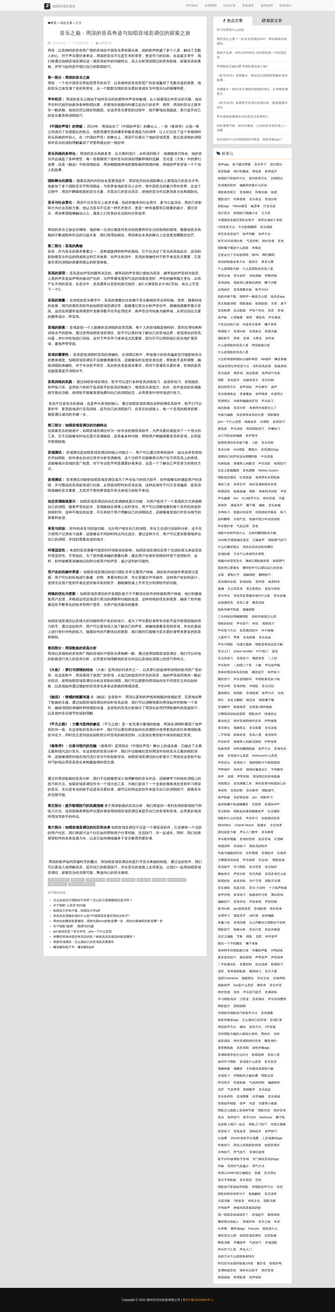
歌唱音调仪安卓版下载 (233, 442)
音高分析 (239, 408)
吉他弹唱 (279, 978)
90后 (255, 623)
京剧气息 (239, 519)
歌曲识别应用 (242, 512)
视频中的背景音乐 (230, 561)
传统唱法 (224, 783)
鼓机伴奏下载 (227, 296)
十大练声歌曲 (278, 887)
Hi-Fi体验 (267, 630)
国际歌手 (224, 338)
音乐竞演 (270, 1061)
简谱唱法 (224, 401)
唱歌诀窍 (255, 714)
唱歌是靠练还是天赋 (269, 644)
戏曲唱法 (248, 978)
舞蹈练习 (255, 971)
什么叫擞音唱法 (228, 547)
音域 (280, 310)
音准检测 (252, 693)
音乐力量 (271, 971)
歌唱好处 (224, 880)
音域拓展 (224, 554)
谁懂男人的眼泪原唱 (247, 741)
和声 (221, 776)
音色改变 (239, 1131)
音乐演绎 (270, 1193)
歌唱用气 (279, 561)
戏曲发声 (224, 985)
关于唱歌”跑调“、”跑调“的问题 (73, 926)
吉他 (280, 693)
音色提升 (233, 380)
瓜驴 (221, 1089)
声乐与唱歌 (225, 644)
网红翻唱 (268, 254)
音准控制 (239, 686)
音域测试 (246, 192)
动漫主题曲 (244, 644)
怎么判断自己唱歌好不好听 (267, 922)
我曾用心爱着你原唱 (247, 282)
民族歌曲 (239, 1082)
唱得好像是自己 (256, 769)
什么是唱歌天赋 (228, 268)
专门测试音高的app (265, 1159)
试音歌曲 (270, 1235)
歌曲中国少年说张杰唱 (264, 519)
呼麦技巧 (224, 1145)
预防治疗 (224, 199)
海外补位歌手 (249, 1270)
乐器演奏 (224, 1200)
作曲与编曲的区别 (230, 853)
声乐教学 (261, 387)
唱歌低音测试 (227, 477)
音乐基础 (274, 1096)
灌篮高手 (236, 505)
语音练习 (243, 658)
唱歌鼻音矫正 (227, 192)
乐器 (221, 574)
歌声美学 (252, 435)
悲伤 (258, 1180)
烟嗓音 (238, 1068)
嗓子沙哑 (270, 282)
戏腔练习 (268, 623)
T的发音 (239, 1200)
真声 (274, 387)
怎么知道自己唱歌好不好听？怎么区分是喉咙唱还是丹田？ (92, 900)
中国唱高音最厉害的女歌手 (236, 220)
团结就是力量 (227, 832)
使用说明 (267, 5)
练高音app (278, 296)
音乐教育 (129, 879)
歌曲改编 (239, 491)
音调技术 (267, 853)
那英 (249, 317)
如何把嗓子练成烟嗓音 (233, 804)
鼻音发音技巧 (227, 957)
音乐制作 (271, 867)
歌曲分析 (239, 929)
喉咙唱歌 (249, 609)
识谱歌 (264, 421)
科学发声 (271, 936)
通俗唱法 (224, 693)
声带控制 (243, 776)
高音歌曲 (224, 171)
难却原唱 (246, 957)
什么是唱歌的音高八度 (258, 268)
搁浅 (243, 1027)
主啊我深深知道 (228, 860)
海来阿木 (274, 581)
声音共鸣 (224, 686)
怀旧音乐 (224, 1082)
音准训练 (159, 879)
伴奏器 (256, 248)
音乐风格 (255, 874)
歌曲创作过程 (258, 894)
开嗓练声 (239, 1242)
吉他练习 (224, 1075)
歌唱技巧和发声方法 (231, 178)
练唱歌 (238, 693)
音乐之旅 (264, 1221)
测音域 (238, 373)
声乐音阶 (264, 463)
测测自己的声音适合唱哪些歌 (237, 456)
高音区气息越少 (238, 1166)
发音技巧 (279, 421)
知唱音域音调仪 (59, 879)
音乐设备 (271, 727)
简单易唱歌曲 (236, 971)
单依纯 (222, 790)
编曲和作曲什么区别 (253, 185)
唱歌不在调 (272, 880)
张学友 (269, 338)
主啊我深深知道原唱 (231, 714)
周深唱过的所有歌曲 (82, 884)
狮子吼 (280, 1117)
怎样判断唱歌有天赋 (262, 533)
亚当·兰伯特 (257, 887)
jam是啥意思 (242, 908)
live (235, 498)
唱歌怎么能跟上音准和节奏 (236, 1110)
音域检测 (260, 908)
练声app (223, 164)
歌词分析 (224, 908)
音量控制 (246, 964)
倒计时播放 (241, 171)
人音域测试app (272, 1138)
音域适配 (271, 1242)
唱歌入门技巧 (258, 1124)
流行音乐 (224, 213)
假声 (243, 1103)
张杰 (236, 992)
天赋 (282, 498)
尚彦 (252, 1103)
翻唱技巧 (265, 574)
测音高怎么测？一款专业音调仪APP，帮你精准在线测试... (252, 41)
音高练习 (239, 846)
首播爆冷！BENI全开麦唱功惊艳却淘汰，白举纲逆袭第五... (252, 91)
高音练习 (224, 1131)
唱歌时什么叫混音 (230, 818)
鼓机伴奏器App (228, 1020)
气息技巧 (255, 1242)
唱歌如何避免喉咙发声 (248, 811)
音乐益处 (265, 1089)
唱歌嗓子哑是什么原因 (233, 248)
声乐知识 (192, 5)
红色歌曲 (246, 477)
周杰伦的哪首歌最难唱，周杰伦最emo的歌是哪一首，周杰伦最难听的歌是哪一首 (108, 921)
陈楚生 (261, 825)
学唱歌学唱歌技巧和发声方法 (237, 1013)
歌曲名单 (239, 734)
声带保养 (270, 741)
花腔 (259, 936)
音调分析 (239, 331)
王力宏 (266, 213)
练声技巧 (233, 1117)
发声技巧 (271, 1131)
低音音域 (264, 839)
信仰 (277, 1034)
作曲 (221, 1166)
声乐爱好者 (225, 526)
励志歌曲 (252, 373)
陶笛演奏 (224, 1242)
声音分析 (239, 874)
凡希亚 (257, 338)
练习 (283, 512)
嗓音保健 (280, 359)
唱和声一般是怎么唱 (253, 296)
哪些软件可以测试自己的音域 (262, 567)
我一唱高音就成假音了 (233, 1214)
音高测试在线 (227, 581)
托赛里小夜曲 (268, 1103)
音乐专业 (224, 595)
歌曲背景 (224, 748)
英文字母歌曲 (227, 1180)
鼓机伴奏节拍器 (228, 609)
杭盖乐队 (239, 887)
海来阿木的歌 (268, 491)
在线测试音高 (270, 818)
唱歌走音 (267, 1075)
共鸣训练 (277, 950)
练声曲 (222, 317)
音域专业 (280, 748)
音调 (246, 338)
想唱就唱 (239, 1006)
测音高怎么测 (227, 1235)
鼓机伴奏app (260, 1047)
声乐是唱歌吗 (242, 679)
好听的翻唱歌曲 (244, 748)
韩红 (221, 700)
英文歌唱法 (253, 588)
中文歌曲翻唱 (247, 227)
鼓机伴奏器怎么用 (264, 616)
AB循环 (266, 359)
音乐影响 (224, 811)
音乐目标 (268, 380)
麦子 (284, 303)
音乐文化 (263, 978)
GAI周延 (239, 449)
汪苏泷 (244, 999)
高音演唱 (243, 1047)
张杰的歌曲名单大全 (231, 261)
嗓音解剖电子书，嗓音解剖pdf (73, 947)
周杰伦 (265, 1034)
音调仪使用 (256, 1152)
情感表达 (270, 714)
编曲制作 (274, 1082)
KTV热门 (262, 651)
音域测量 (243, 1096)
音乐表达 (255, 199)
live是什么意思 (243, 985)
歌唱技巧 (280, 463)
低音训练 (224, 1040)
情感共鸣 (249, 1221)
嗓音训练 (258, 602)
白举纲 (222, 1228)
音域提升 (258, 1214)
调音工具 (224, 484)
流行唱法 (276, 164)
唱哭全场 (224, 275)
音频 (257, 1173)
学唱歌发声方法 (262, 1187)
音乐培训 (246, 1180)
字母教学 (277, 769)
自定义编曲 (225, 936)
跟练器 (222, 428)
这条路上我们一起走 (231, 1124)
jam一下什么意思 (229, 421)
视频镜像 (224, 1068)
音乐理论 (270, 1173)
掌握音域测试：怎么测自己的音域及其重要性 (83, 942)
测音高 (260, 317)
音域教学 (224, 707)
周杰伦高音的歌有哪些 (258, 547)
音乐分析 (224, 449)
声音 (284, 491)
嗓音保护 (270, 1040)
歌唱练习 (224, 331)
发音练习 (239, 894)
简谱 (236, 338)
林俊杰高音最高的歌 (247, 1207)
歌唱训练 (224, 491)
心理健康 (236, 317)
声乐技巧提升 (252, 992)
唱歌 (221, 380)
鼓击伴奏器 (272, 929)
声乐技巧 (78, 879)
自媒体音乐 (250, 380)
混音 (221, 971)
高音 (271, 310)
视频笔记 (239, 727)
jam (254, 797)
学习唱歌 (239, 867)
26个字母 (255, 880)
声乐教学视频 (227, 839)
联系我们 (285, 5)
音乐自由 (265, 637)
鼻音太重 (267, 261)
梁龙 (275, 651)
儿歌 (255, 442)
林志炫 (250, 700)
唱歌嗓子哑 (266, 700)
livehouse (265, 1117)
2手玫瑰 (270, 1027)
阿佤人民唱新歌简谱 (247, 1145)
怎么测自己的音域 (254, 1020)
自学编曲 (258, 1096)
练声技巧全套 (271, 373)
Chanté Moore (244, 825)
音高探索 (114, 879)
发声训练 (246, 387)
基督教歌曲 (225, 1047)
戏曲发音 (250, 421)
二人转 (272, 658)
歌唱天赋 (271, 331)
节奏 (240, 936)
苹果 (236, 637)
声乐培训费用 (277, 999)
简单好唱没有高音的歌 (233, 672)
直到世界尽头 (258, 178)
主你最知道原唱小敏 (260, 1068)
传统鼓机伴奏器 (266, 512)
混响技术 (255, 1131)
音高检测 (224, 310)
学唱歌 (253, 686)
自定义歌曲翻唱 (228, 470)
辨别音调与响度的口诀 (270, 783)
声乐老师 (249, 860)
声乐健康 (224, 498)
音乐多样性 (225, 1096)
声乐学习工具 (227, 1249)
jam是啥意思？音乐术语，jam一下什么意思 (82, 931)
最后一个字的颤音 (230, 943)
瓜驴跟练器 (241, 797)
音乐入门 (224, 651)
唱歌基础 (246, 303)
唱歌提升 (224, 1006)
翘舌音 (261, 1263)
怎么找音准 (235, 588)
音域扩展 (144, 879)
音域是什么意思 (250, 1061)
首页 (52, 23)
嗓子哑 (250, 505)
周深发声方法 (227, 1027)
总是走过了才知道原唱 (233, 254)
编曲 (262, 505)
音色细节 (224, 867)
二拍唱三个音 (242, 665)
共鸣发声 (224, 1207)
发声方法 (264, 748)
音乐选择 (224, 373)
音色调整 (249, 470)
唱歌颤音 (273, 414)
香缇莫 (256, 171)
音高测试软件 (249, 630)
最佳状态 (224, 721)
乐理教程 (211, 5)
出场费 (222, 1138)
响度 (274, 192)
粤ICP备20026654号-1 (198, 1300)
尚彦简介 (277, 394)
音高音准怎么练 (275, 874)
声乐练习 (267, 401)
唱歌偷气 (268, 790)
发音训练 (239, 880)
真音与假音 (272, 588)
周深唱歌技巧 (255, 428)
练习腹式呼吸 (241, 164)
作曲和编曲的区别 (245, 401)
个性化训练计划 (228, 324)
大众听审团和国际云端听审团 (237, 359)
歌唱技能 (261, 303)
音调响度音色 (227, 1270)
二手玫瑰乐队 (227, 964)
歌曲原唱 (280, 366)
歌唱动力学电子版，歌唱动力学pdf (76, 910)
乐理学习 (224, 915)
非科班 (238, 769)
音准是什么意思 (238, 755)
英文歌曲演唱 (227, 303)
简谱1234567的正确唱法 (234, 1173)
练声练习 (273, 672)
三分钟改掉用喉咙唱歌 (233, 616)
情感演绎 (224, 846)
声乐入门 (246, 1249)
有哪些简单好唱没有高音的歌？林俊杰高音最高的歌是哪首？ (94, 936)
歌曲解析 (255, 1193)
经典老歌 (239, 199)
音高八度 (243, 602)
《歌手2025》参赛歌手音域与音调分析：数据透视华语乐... (252, 105)
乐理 (274, 303)
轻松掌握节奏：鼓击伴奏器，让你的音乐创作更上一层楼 (252, 128)
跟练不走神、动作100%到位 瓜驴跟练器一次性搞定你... (251, 55)
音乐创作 (239, 275)
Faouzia (253, 1228)
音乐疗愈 (255, 929)
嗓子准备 (252, 943)
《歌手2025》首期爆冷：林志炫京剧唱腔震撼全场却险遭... (252, 78)
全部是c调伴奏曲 (260, 707)
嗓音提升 (258, 672)
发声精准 (261, 394)
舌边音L (263, 860)
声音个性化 (256, 310)
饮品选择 (261, 964)
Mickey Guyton (268, 470)
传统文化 (254, 1200)
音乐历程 (267, 442)
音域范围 (239, 922)
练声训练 (255, 1277)
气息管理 (233, 1089)
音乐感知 (224, 887)
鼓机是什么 (270, 1228)
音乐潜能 (266, 227)
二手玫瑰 (224, 734)
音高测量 (267, 1013)
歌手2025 (249, 1117)
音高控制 (236, 790)
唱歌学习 (267, 797)
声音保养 (277, 957)
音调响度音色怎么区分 (233, 1054)
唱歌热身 (278, 860)
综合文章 (229, 5)
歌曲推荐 (239, 707)
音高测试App (270, 449)
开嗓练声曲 (259, 950)
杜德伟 (281, 853)
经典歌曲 (224, 463)
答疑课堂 (248, 5)
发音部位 (224, 727)
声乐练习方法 (227, 630)
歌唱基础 (224, 1277)
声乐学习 (252, 818)
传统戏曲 (255, 275)
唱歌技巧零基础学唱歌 (233, 1187)
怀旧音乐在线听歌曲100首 (235, 1263)
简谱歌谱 (239, 1277)
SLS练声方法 (250, 498)
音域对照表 (247, 839)
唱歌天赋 (270, 1200)
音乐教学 (252, 790)
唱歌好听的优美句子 (231, 1193)
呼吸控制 (271, 275)
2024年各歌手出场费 (244, 1138)
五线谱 (256, 804)
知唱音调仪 (272, 1145)
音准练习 (239, 762)
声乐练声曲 (272, 665)
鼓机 (221, 755)
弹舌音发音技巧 (228, 234)
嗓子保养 (270, 324)
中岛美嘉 (267, 456)
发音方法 (255, 1027)
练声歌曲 (224, 797)
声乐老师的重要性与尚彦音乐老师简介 (243, 116)
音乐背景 (255, 867)
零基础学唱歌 (227, 1103)
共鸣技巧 (224, 1152)
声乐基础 (274, 317)
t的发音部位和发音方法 (233, 366)
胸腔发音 (258, 658)
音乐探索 (255, 727)
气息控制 (252, 241)
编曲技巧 (224, 901)
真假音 (222, 505)
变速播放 (246, 394)
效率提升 (271, 171)
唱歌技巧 (224, 929)
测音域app (237, 1228)
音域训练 (246, 581)
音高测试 (258, 999)
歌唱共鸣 (275, 1263)
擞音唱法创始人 (228, 1221)
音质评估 (239, 901)
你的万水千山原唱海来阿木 (236, 1256)
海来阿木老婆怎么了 (263, 408)
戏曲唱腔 (249, 574)
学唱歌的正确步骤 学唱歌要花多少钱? (242, 66)
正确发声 (258, 540)
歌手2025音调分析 (230, 241)
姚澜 (221, 588)
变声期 (259, 581)
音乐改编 (274, 505)
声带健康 (270, 721)
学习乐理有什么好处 (230, 30)
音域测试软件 (227, 185)
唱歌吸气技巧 (277, 540)
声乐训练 (236, 428)
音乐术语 (275, 985)
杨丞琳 (255, 206)
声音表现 (255, 901)
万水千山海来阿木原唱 (248, 554)
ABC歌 (254, 915)
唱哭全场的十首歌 (270, 220)
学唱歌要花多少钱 (267, 679)
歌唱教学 (249, 1089)
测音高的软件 (58, 884)
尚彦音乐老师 (252, 324)
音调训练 (271, 992)
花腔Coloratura (228, 978)
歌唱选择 (258, 1054)
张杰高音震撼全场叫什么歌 (251, 595)
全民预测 (252, 853)
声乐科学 (224, 741)
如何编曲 (268, 915)
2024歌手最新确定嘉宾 (233, 540)
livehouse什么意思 (264, 755)
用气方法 (258, 1166)
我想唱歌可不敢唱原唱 (264, 762)
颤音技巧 (224, 679)
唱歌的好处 (225, 623)
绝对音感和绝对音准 (263, 484)
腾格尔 (252, 449)
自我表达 (255, 331)
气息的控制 (256, 1082)
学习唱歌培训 (227, 999)
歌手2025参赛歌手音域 (233, 1159)
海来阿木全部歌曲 (267, 477)
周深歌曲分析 (96, 879)
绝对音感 (268, 241)
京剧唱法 (277, 178)
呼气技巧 (239, 1152)
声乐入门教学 (249, 832)
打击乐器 (269, 206)
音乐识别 (268, 686)
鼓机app (223, 206)
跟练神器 (273, 1214)
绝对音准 (276, 908)
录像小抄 (224, 922)
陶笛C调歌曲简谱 (257, 561)
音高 (221, 1117)
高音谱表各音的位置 (250, 414)
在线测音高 (225, 602)
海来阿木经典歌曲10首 (233, 950)
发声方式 (268, 693)
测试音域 (277, 894)
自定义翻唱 (235, 700)
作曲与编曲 (225, 414)
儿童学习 (224, 637)
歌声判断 (249, 234)
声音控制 (271, 901)
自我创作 (224, 289)
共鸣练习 (224, 512)
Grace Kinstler (243, 651)
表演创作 (271, 734)
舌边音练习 (225, 658)
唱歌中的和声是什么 (231, 533)
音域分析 (271, 199)
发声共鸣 (224, 894)
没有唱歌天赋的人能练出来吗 (237, 1034)
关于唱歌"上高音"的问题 (69, 905)
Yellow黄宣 (239, 206)
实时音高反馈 (177, 879)
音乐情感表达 (227, 394)
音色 (255, 526)
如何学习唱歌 (227, 1061)
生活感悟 (273, 811)
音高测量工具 (242, 783)
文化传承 (276, 825)
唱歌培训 (264, 1110)
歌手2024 (261, 289)
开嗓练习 (274, 428)
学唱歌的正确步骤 (245, 1075)
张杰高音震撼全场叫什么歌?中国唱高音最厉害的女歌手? (91, 915)
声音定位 (224, 762)
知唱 (230, 776)
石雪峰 (278, 839)
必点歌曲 (239, 310)
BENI (255, 254)
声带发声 (261, 957)
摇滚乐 (253, 261)
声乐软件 (224, 665)
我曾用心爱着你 (228, 567)
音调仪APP (272, 804)
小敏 (258, 665)
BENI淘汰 (224, 825)
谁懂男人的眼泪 (244, 463)
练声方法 (264, 234)
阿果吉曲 (261, 192)
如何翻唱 (224, 519)
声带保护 (224, 769)
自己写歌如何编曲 (230, 435)
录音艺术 (239, 484)
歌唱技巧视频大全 (245, 213)
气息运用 (243, 526)
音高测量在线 (242, 289)
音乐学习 (260, 164)
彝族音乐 (224, 874)
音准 (281, 241)
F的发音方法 (226, 227)
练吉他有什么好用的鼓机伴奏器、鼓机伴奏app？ (250, 139)
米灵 (277, 1221)
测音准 (261, 985)
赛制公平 (233, 574)
